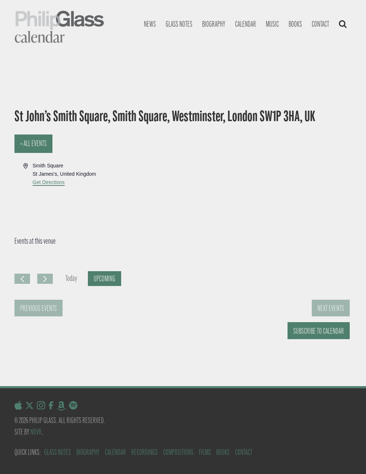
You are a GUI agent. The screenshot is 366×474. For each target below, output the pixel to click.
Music (272, 24)
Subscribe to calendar (318, 331)
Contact (320, 24)
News (150, 24)
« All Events (33, 143)
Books (295, 24)
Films (205, 452)
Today (71, 278)
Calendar (245, 24)
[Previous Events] (22, 279)
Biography (213, 24)
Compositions (178, 452)
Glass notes (179, 24)
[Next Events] (45, 279)
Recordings (144, 452)
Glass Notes (57, 452)
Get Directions (49, 182)
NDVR (36, 431)
